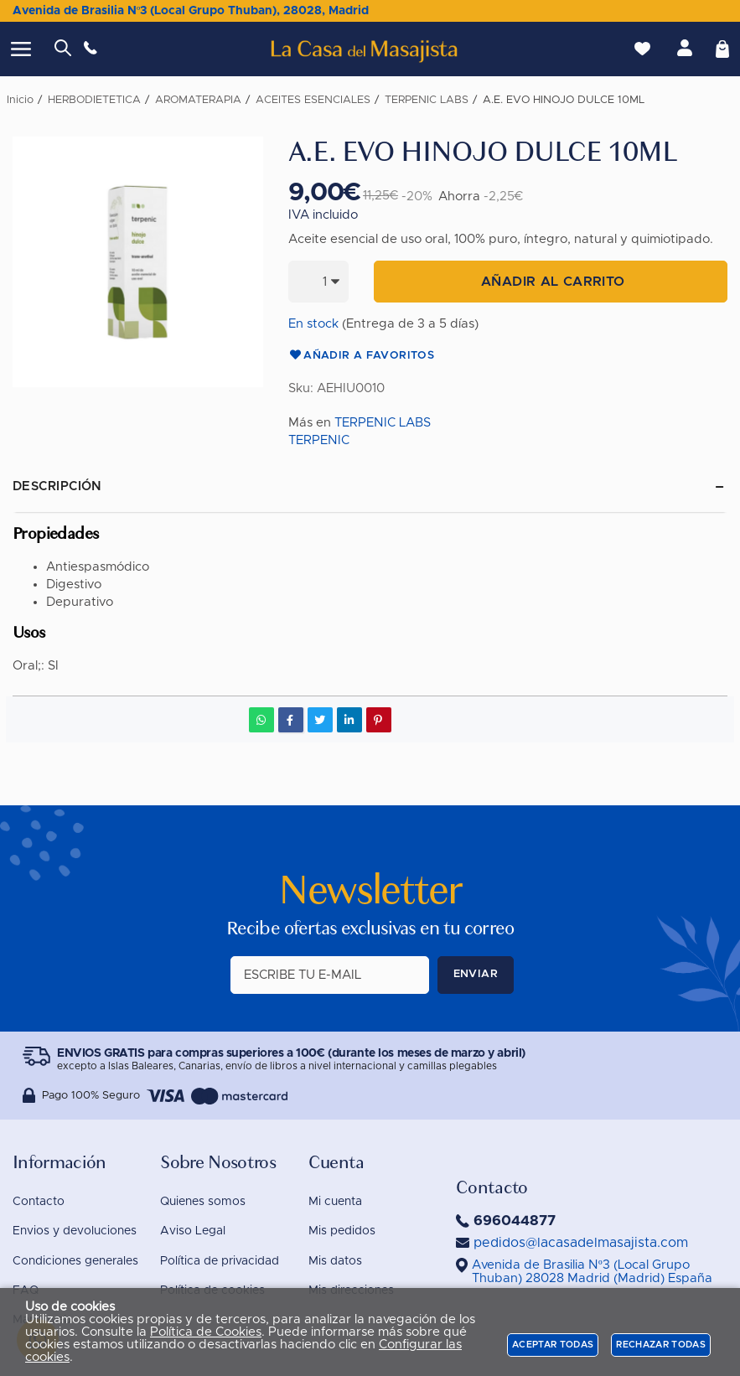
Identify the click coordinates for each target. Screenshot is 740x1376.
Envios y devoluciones (75, 1231)
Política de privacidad (219, 1261)
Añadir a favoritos (361, 356)
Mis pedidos (341, 1231)
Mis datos (335, 1261)
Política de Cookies (205, 1332)
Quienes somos (203, 1202)
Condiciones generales (75, 1261)
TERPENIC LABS (382, 422)
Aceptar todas (552, 1344)
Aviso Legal (192, 1231)
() (592, 1272)
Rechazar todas (661, 1344)
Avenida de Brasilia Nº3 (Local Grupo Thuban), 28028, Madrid (191, 11)
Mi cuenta (335, 1202)
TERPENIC (318, 440)
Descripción (57, 486)
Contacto (39, 1202)
